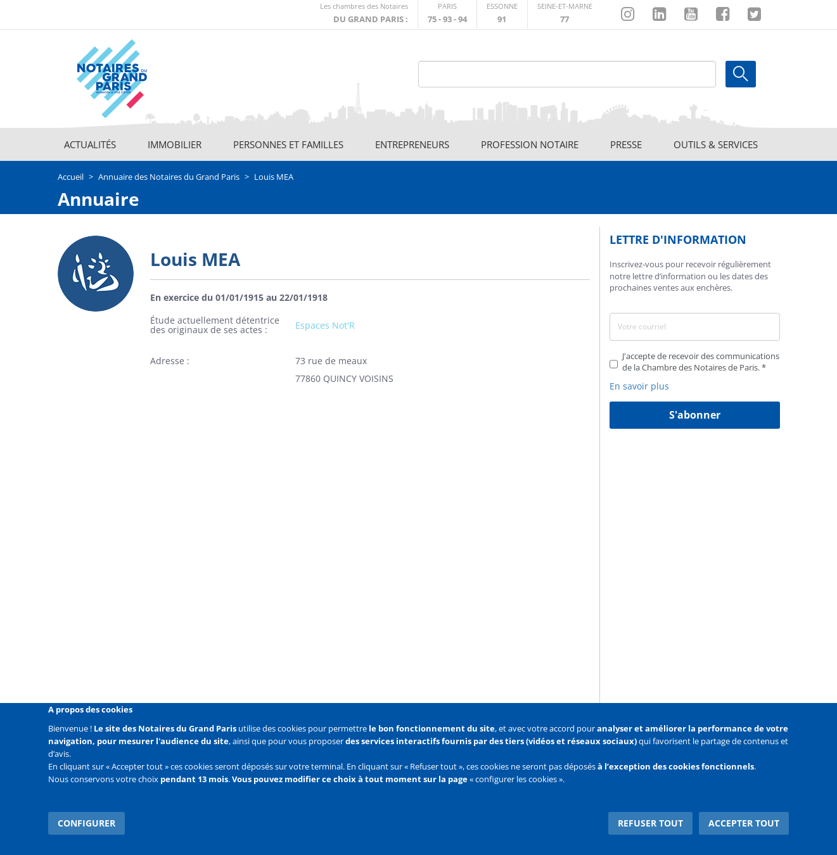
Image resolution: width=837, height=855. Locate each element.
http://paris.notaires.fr (447, 14)
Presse (626, 144)
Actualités (90, 144)
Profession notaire (529, 144)
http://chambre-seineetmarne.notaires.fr (565, 14)
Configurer (86, 823)
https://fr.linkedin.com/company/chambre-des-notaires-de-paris (659, 14)
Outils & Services (716, 144)
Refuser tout (651, 823)
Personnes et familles (288, 144)
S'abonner (694, 415)
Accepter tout (744, 823)
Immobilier (174, 144)
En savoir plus (639, 386)
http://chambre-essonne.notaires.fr (502, 14)
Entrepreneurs (412, 144)
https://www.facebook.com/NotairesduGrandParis (722, 14)
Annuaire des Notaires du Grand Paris (169, 176)
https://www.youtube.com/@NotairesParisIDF (691, 14)
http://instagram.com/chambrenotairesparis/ (627, 14)
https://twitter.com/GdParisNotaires (754, 14)
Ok (740, 74)
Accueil (71, 176)
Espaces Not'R (325, 325)
